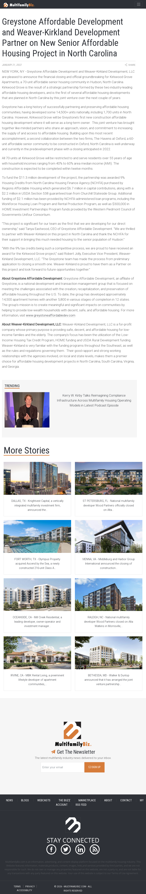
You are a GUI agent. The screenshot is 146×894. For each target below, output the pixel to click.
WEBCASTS (43, 800)
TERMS (17, 886)
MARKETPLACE (87, 800)
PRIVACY (30, 886)
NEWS (9, 800)
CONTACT (126, 800)
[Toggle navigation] (138, 4)
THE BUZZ (64, 800)
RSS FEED (81, 804)
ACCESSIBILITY (24, 890)
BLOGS (25, 800)
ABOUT (108, 800)
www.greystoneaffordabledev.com (50, 315)
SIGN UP (95, 767)
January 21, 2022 (11, 64)
